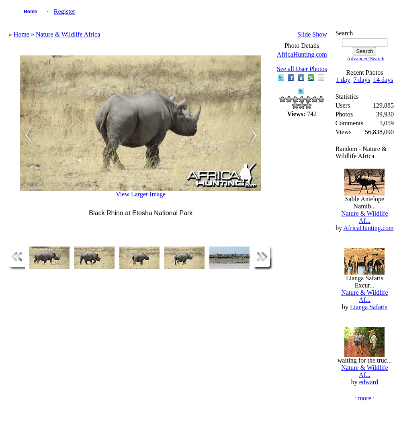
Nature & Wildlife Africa (68, 34)
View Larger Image (141, 194)
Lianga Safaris (368, 307)
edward (368, 382)
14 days (383, 79)
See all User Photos (302, 68)
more (364, 398)
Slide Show (312, 34)
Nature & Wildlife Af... (364, 217)
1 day (343, 79)
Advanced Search (366, 58)
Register (64, 11)
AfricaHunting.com (302, 54)
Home (30, 11)
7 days (362, 79)
